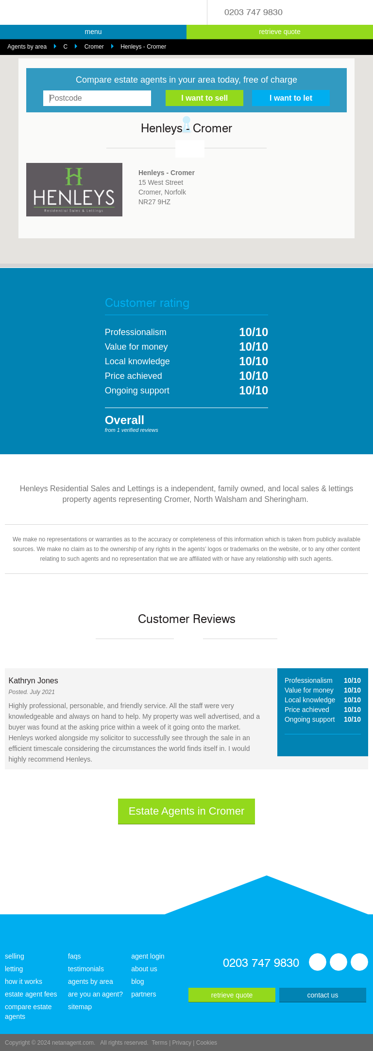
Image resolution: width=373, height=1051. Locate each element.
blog (137, 981)
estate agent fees (31, 994)
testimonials (86, 969)
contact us (323, 995)
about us (144, 969)
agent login (148, 956)
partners (143, 994)
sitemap (80, 1007)
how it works (23, 981)
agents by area (90, 981)
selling (14, 956)
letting (14, 969)
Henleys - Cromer (143, 46)
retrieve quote (280, 32)
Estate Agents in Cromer (186, 811)
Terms (160, 1042)
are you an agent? (95, 994)
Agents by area (27, 46)
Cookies (206, 1042)
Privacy (181, 1042)
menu (93, 32)
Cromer (94, 46)
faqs (74, 956)
